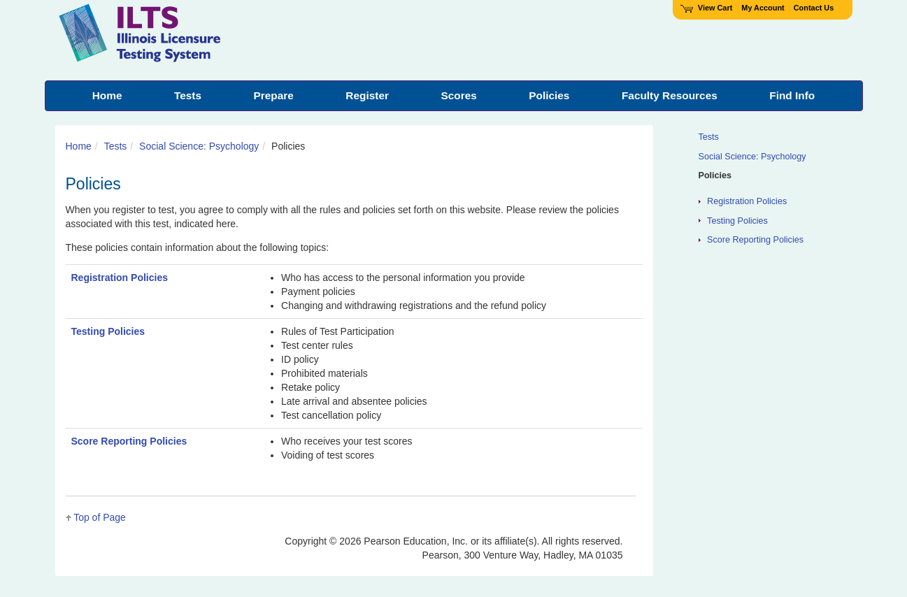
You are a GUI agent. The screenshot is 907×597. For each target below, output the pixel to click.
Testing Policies (108, 331)
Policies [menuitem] (549, 95)
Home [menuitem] (107, 95)
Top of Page (99, 517)
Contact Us (814, 7)
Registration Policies (119, 277)
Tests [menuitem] (187, 95)
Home (79, 146)
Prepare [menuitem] (274, 95)
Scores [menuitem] (458, 95)
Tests (115, 146)
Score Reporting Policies (129, 441)
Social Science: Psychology (199, 146)
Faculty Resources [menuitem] (669, 95)
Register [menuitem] (367, 95)
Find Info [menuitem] (792, 95)
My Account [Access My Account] (762, 7)
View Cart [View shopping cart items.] (706, 7)
